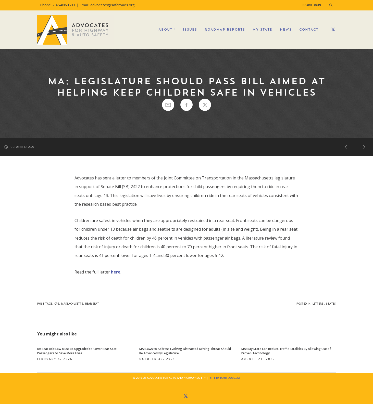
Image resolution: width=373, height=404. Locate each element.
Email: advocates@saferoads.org (107, 5)
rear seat (92, 303)
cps (56, 303)
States (331, 303)
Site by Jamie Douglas (225, 378)
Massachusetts (72, 303)
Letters (318, 303)
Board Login (312, 5)
